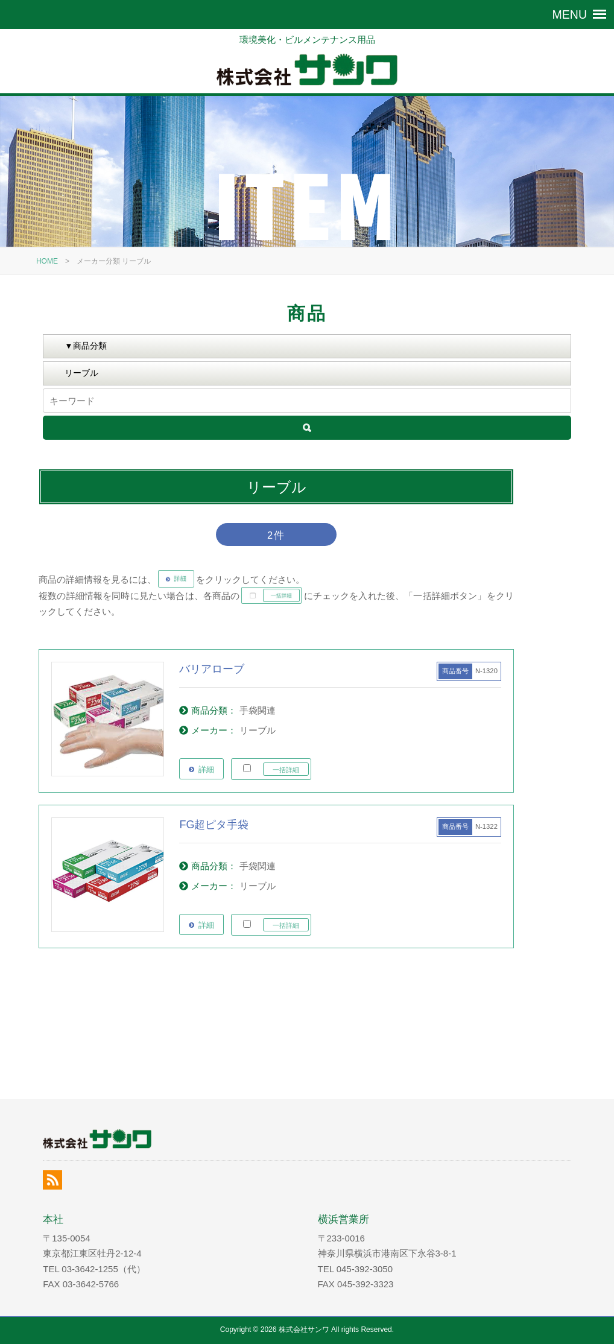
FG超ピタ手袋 (213, 825)
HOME (47, 261)
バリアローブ (211, 669)
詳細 (206, 769)
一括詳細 (286, 769)
